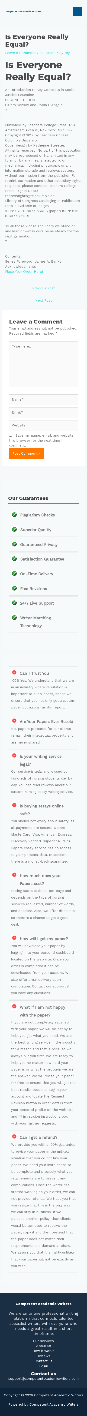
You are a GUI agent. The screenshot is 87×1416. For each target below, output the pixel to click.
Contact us (43, 1361)
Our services (43, 1341)
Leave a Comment (20, 53)
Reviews (43, 1356)
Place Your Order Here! (24, 272)
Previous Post (43, 288)
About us (43, 1346)
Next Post (43, 300)
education (47, 53)
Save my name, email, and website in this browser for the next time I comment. (43, 440)
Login (43, 1366)
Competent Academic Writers (23, 11)
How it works (43, 1351)
